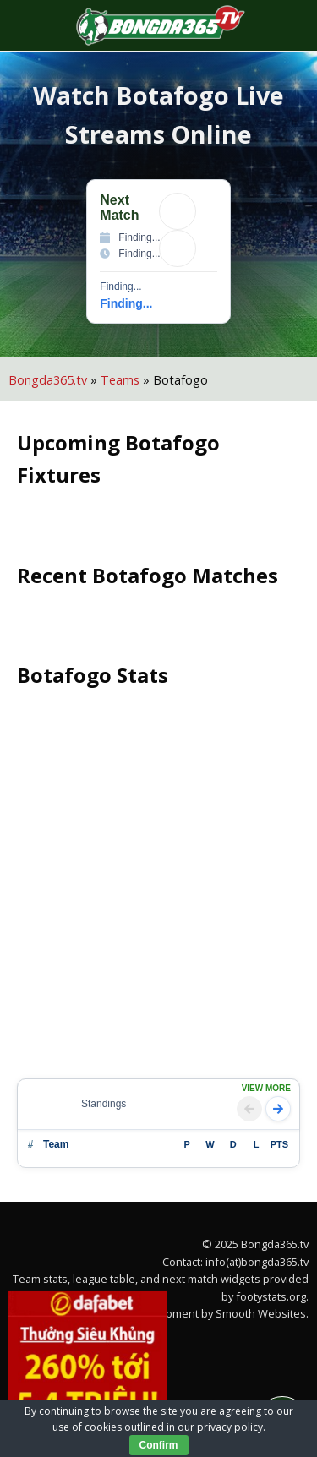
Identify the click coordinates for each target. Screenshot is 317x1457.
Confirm (158, 1445)
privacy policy (230, 1427)
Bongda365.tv (47, 380)
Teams (120, 380)
